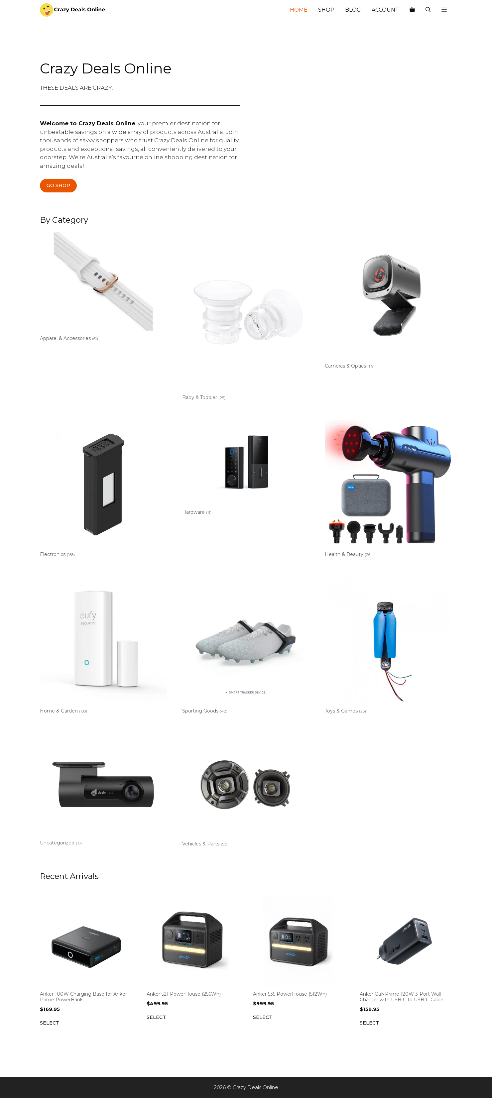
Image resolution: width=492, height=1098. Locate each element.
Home (299, 10)
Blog (353, 10)
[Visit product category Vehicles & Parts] (245, 791)
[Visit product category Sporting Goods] (245, 646)
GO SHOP (58, 185)
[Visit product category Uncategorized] (103, 790)
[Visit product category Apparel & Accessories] (103, 288)
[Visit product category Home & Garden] (103, 646)
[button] (444, 10)
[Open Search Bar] (428, 10)
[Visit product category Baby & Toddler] (245, 317)
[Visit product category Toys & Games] (388, 646)
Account (385, 10)
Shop (326, 10)
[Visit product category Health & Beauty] (388, 490)
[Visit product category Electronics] (103, 490)
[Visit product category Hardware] (245, 468)
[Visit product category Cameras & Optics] (388, 302)
